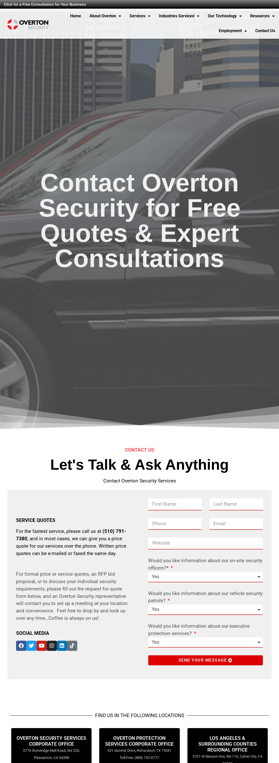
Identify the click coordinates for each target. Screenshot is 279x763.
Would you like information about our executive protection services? (199, 629)
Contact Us (265, 30)
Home (75, 16)
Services (140, 16)
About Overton (105, 16)
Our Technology (225, 16)
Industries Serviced (179, 16)
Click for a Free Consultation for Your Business (45, 4)
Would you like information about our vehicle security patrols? (205, 597)
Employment (233, 31)
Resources (262, 16)
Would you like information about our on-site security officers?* (205, 564)
